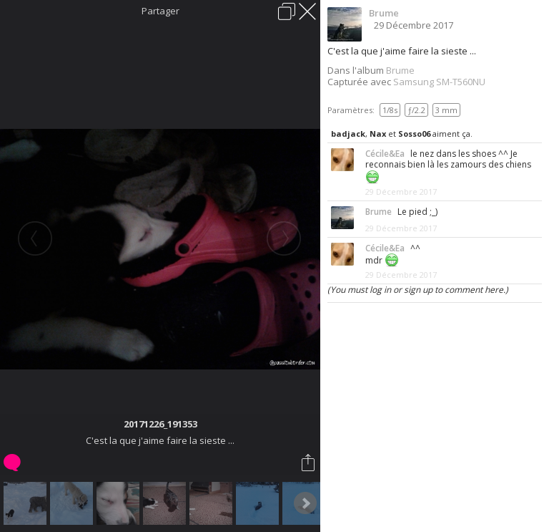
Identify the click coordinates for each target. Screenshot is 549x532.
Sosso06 (414, 133)
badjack (348, 133)
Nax (378, 133)
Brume (384, 12)
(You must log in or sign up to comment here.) (417, 290)
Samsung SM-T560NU (439, 81)
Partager (160, 10)
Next (305, 503)
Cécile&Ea (385, 153)
